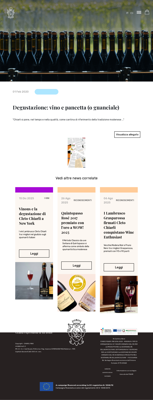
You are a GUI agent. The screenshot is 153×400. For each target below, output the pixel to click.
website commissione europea (107, 372)
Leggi (34, 255)
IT (127, 13)
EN (131, 13)
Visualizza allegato (127, 134)
